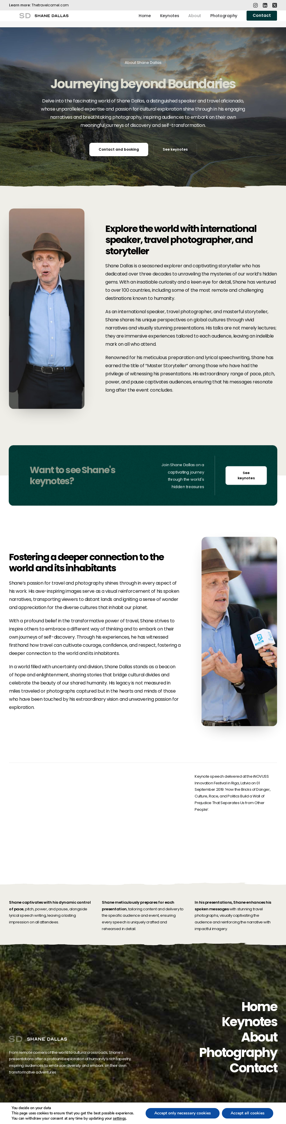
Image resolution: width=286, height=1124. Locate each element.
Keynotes (169, 19)
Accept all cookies (248, 1113)
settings (119, 1118)
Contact (253, 1068)
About (194, 19)
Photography (223, 19)
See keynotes (175, 149)
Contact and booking (119, 149)
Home (145, 19)
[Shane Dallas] (39, 19)
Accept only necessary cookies (182, 1113)
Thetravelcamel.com (50, 5)
